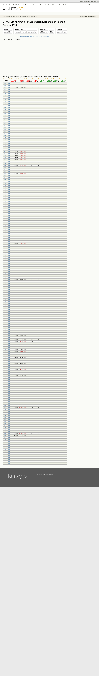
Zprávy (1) (43, 29)
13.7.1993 (7, 463)
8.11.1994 (7, 139)
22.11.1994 (7, 119)
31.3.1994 (7, 349)
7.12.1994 (7, 97)
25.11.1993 (7, 417)
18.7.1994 (7, 263)
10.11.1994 (7, 135)
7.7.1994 (8, 271)
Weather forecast (95, 1)
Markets (10, 16)
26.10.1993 (7, 433)
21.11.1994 (7, 121)
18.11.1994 (7, 123)
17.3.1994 (7, 361)
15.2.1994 (7, 381)
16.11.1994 (7, 127)
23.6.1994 (7, 279)
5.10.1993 (7, 439)
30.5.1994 (7, 301)
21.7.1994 (7, 259)
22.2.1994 (7, 377)
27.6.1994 (7, 277)
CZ (89, 5)
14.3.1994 (7, 365)
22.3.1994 (7, 357)
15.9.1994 (7, 211)
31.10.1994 (7, 151)
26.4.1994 (7, 329)
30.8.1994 (7, 225)
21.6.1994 (7, 281)
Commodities (43, 5)
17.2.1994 (7, 379)
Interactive (46, 36)
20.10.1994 (7, 163)
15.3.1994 (7, 363)
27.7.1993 (7, 459)
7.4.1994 (8, 345)
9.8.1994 (8, 243)
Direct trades (32, 32)
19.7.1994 (7, 261)
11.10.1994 (7, 177)
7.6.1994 (8, 293)
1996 (30, 36)
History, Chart (19, 29)
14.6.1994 (7, 287)
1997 (33, 36)
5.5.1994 (8, 321)
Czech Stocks (19, 16)
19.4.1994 (7, 335)
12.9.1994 (7, 215)
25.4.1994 (7, 331)
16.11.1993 (7, 423)
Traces (17, 32)
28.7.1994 (7, 253)
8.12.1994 (7, 95)
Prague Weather (63, 5)
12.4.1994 (7, 341)
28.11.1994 (7, 111)
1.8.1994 (8, 251)
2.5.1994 (8, 325)
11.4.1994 (7, 343)
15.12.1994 (7, 85)
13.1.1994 (7, 399)
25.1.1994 (7, 393)
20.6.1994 (7, 283)
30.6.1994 (7, 273)
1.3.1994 (8, 373)
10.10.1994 (7, 179)
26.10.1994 (7, 155)
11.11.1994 (7, 133)
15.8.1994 (7, 239)
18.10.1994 (7, 167)
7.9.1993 (8, 447)
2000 (42, 36)
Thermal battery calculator (45, 474)
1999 (39, 36)
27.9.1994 (7, 197)
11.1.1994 (7, 401)
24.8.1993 (7, 451)
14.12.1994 (7, 87)
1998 (36, 36)
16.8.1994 (7, 237)
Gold (49, 5)
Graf (36, 16)
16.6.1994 (7, 285)
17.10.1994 (7, 169)
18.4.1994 (7, 337)
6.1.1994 (8, 403)
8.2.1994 (8, 385)
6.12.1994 (7, 99)
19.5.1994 (7, 309)
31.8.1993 (7, 449)
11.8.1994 (7, 241)
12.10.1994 (7, 175)
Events (59, 32)
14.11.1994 (7, 131)
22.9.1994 (7, 203)
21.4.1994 (7, 333)
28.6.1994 (7, 275)
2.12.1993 (7, 413)
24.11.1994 (7, 115)
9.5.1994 (8, 319)
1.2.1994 (8, 389)
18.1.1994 (7, 397)
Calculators (55, 5)
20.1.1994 (7, 395)
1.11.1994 (7, 149)
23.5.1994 (7, 307)
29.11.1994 (7, 109)
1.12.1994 (7, 105)
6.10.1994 (7, 183)
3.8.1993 (8, 457)
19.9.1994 (7, 209)
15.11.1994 (7, 129)
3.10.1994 (7, 189)
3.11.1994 (7, 145)
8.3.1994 (8, 369)
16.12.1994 (7, 83)
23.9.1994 (7, 201)
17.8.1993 (7, 453)
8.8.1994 (8, 245)
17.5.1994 (7, 311)
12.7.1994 (7, 267)
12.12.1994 (7, 91)
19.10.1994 (7, 165)
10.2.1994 (7, 383)
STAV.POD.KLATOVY (29, 16)
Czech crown (26, 5)
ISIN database (87, 1)
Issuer (66, 32)
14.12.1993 (7, 407)
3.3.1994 (8, 371)
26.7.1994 (7, 255)
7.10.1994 (7, 181)
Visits (51, 32)
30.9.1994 (7, 191)
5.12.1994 (7, 101)
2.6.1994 (8, 297)
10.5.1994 (7, 317)
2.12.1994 (7, 103)
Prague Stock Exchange (15, 5)
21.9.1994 (7, 205)
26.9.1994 (7, 199)
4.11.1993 (7, 429)
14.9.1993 (7, 445)
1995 (27, 36)
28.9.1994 (7, 195)
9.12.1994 (7, 93)
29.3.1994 (7, 351)
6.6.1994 (8, 295)
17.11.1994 (7, 125)
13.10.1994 (7, 173)
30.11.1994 (7, 107)
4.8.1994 (8, 247)
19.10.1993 (7, 435)
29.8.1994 (7, 227)
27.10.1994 (7, 153)
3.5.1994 (8, 323)
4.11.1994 (7, 143)
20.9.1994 (7, 207)
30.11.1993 (7, 415)
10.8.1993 (7, 455)
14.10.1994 (7, 171)
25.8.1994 (7, 229)
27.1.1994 (7, 391)
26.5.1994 (7, 303)
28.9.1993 (7, 441)
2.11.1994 (7, 147)
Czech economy (35, 5)
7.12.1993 (7, 411)
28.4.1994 (7, 327)
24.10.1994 (7, 159)
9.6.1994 (8, 291)
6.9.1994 (8, 219)
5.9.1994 (8, 221)
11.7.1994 (7, 269)
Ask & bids (7, 32)
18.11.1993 (7, 421)
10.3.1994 (7, 367)
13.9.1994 (7, 213)
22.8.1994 (7, 233)
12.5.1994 (7, 315)
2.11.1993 (7, 431)
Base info (60, 29)
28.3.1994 (7, 353)
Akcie (14, 16)
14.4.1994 (7, 339)
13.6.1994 (7, 289)
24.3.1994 (7, 355)
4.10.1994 (7, 187)
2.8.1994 (8, 249)
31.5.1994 (7, 299)
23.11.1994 (7, 117)
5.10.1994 (7, 185)
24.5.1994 (7, 305)
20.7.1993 (7, 461)
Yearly (24, 32)
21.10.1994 (7, 161)
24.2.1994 (7, 375)
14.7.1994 (7, 265)
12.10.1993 (7, 437)
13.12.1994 (7, 89)
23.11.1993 (7, 419)
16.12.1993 (7, 405)
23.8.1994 (7, 231)
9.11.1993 (7, 427)
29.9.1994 (7, 193)
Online (6, 29)
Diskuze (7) (43, 32)
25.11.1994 (7, 113)
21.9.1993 (7, 443)
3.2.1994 (8, 387)
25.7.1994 (7, 257)
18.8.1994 (7, 235)
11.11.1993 (7, 425)
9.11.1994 (7, 137)
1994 (24, 36)
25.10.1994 (7, 157)
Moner (81, 1)
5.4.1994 (8, 347)
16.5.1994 (7, 313)
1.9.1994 (8, 223)
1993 (21, 36)
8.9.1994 (8, 217)
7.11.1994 (7, 141)
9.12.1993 (7, 409)
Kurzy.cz (5, 16)
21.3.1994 (7, 359)
